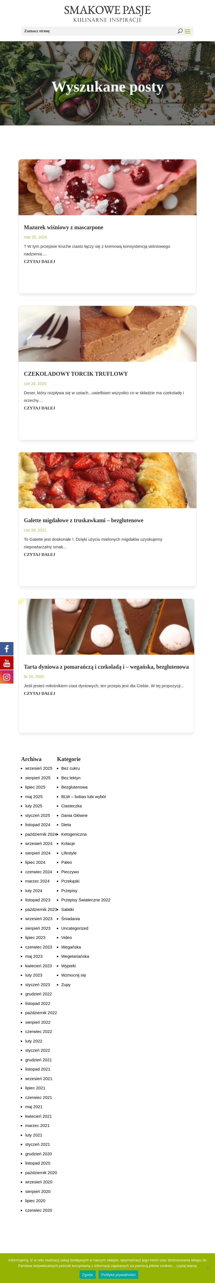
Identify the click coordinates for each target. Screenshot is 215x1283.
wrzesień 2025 (38, 768)
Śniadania (70, 918)
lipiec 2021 (35, 1087)
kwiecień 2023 (38, 965)
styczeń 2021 (37, 1144)
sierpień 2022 (37, 1022)
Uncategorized (74, 928)
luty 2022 (33, 1041)
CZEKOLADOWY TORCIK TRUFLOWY (76, 374)
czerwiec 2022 (38, 1031)
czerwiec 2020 (38, 1210)
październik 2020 (41, 1172)
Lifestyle (69, 853)
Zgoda (87, 1275)
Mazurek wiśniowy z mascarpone (63, 227)
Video (66, 937)
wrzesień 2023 (38, 918)
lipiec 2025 (35, 787)
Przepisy (69, 890)
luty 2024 (33, 890)
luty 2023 (33, 975)
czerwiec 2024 (38, 871)
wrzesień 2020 (38, 1181)
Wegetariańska (75, 956)
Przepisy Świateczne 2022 (86, 899)
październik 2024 (41, 834)
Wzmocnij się (73, 975)
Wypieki (68, 965)
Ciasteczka (71, 805)
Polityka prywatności (118, 1275)
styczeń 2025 (37, 815)
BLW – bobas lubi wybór (83, 796)
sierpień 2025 (37, 777)
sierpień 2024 (37, 853)
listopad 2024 (37, 824)
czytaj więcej (186, 1266)
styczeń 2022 (37, 1050)
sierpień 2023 (37, 928)
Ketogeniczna (74, 834)
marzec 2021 (37, 1125)
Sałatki (67, 909)
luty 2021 (33, 1135)
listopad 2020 (37, 1163)
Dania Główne (74, 815)
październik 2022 (41, 1012)
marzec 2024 (37, 881)
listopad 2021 (37, 1069)
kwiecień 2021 (38, 1116)
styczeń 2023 (37, 984)
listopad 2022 (37, 1003)
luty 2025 (33, 805)
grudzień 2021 (38, 1059)
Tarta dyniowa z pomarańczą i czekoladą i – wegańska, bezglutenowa (106, 667)
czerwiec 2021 (38, 1097)
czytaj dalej (39, 261)
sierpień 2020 (37, 1191)
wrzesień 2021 (38, 1078)
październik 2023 (41, 909)
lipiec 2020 (35, 1200)
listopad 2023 (37, 899)
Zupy (66, 984)
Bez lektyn (71, 777)
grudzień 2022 (38, 993)
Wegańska (71, 947)
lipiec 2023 (35, 937)
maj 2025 (34, 796)
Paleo (66, 862)
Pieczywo (70, 871)
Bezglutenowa (74, 787)
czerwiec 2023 (38, 947)
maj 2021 (34, 1106)
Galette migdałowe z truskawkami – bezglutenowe (83, 520)
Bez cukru (70, 768)
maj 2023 (34, 956)
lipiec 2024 (35, 862)
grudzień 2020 (38, 1153)
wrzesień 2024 (38, 843)
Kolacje (68, 843)
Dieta (66, 824)
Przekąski (70, 881)
